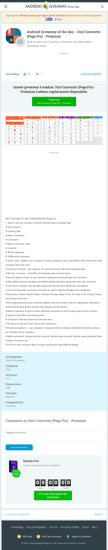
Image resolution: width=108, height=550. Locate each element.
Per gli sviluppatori (36, 527)
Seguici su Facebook (81, 536)
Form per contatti (69, 527)
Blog (94, 527)
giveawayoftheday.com (42, 543)
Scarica (54, 101)
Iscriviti (53, 527)
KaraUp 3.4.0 (31, 461)
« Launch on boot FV (17, 514)
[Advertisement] (65, 61)
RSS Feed (27, 536)
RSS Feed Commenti (51, 536)
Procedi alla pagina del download (53, 495)
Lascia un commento (91, 74)
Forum (85, 527)
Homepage (17, 527)
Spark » (99, 514)
